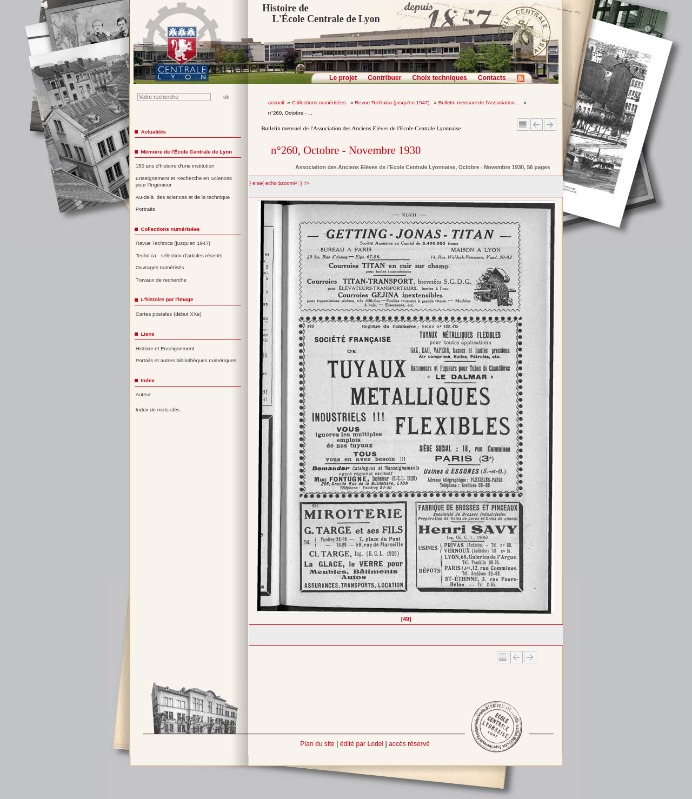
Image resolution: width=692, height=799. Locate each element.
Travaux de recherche (161, 280)
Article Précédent (536, 124)
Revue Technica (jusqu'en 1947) (393, 102)
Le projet (343, 78)
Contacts (492, 78)
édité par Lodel (361, 744)
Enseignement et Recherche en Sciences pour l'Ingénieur (184, 181)
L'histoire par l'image (167, 299)
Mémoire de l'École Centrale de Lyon (186, 152)
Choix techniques (439, 78)
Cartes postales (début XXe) (169, 314)
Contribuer (384, 78)
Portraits (145, 209)
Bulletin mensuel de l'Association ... (479, 102)
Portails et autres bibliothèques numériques (186, 360)
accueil (276, 102)
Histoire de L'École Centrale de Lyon (321, 13)
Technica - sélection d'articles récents (179, 255)
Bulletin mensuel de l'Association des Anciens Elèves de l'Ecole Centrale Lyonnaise (361, 128)
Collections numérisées (319, 102)
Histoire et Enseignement (165, 348)
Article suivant (550, 124)
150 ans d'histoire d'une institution (175, 166)
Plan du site (317, 744)
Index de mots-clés (158, 409)
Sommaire (523, 124)
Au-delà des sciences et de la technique (183, 197)
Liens (147, 334)
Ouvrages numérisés (160, 267)
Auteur (143, 394)
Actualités (153, 132)
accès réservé (409, 744)
